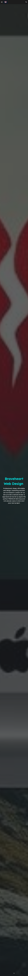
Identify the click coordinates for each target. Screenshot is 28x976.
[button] (2, 2)
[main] (14, 490)
